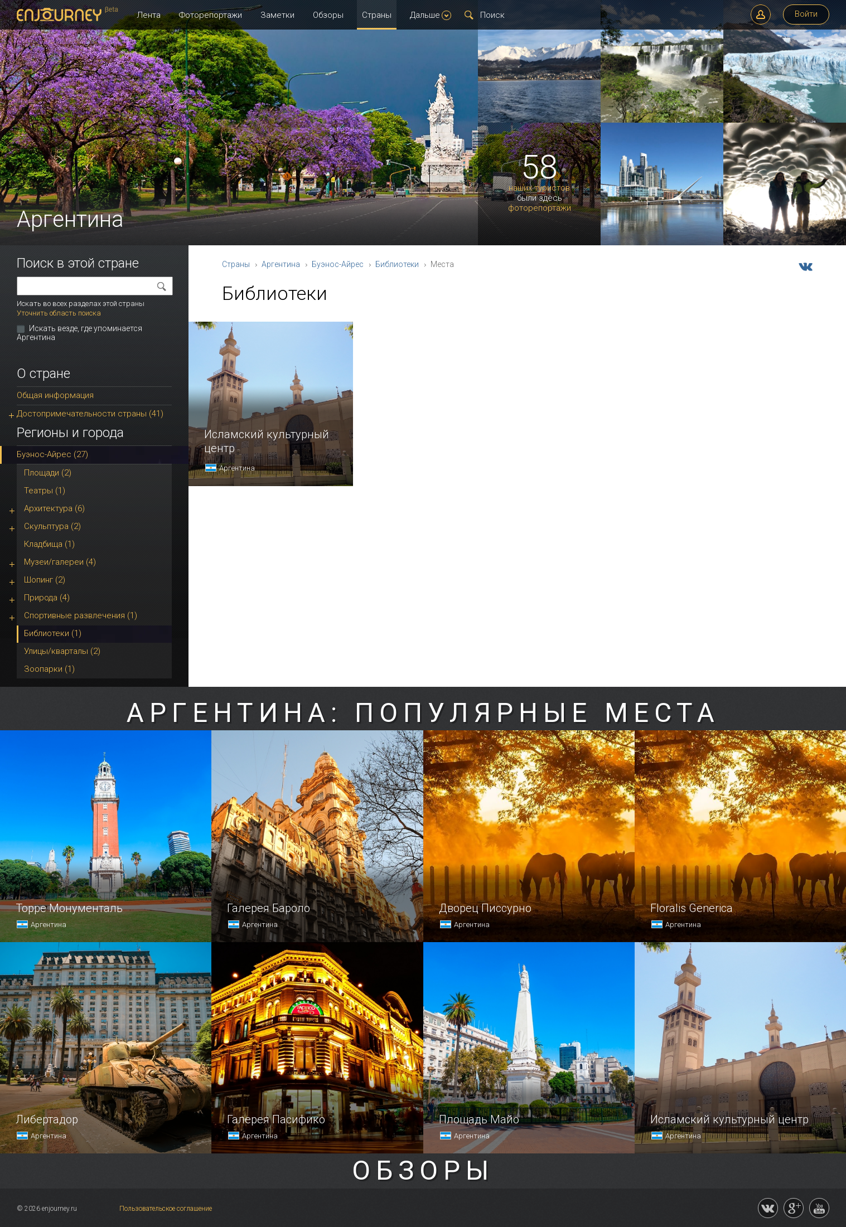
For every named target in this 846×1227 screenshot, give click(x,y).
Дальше (430, 15)
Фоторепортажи (210, 15)
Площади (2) (47, 473)
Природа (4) (47, 598)
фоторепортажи (539, 208)
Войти (806, 14)
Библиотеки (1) (52, 633)
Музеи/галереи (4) (60, 562)
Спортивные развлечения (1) (80, 615)
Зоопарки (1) (49, 669)
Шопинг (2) (44, 580)
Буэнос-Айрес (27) (52, 454)
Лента (149, 15)
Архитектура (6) (54, 508)
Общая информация (55, 395)
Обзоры (328, 15)
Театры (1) (44, 491)
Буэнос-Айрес (338, 264)
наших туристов (539, 188)
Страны (376, 15)
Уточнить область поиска (59, 313)
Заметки (277, 15)
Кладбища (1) (49, 544)
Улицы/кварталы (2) (62, 651)
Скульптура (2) (52, 526)
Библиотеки (397, 264)
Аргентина (281, 264)
